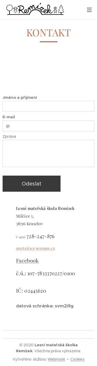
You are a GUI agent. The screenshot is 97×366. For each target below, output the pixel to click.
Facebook (27, 260)
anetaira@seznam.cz (35, 248)
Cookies (77, 359)
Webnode (56, 359)
